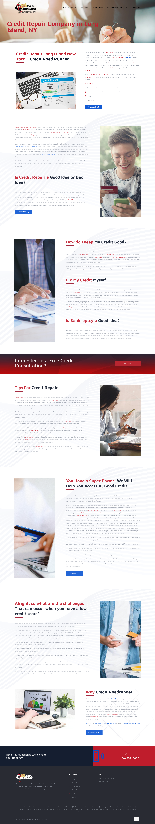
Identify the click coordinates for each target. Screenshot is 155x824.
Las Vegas (123, 807)
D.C (117, 809)
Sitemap (74, 797)
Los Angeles (37, 809)
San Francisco (103, 809)
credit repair (110, 52)
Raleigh (87, 809)
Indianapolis (22, 809)
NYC (20, 807)
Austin (48, 807)
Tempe (29, 809)
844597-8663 (103, 781)
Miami (81, 809)
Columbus (77, 812)
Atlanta (53, 807)
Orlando (65, 809)
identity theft (91, 84)
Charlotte (88, 807)
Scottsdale (131, 807)
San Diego (122, 809)
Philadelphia (104, 807)
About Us (75, 783)
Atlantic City (27, 807)
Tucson (59, 809)
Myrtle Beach (114, 807)
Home (74, 779)
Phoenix (52, 809)
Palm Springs (131, 809)
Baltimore (95, 807)
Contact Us (75, 793)
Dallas (75, 807)
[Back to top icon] (136, 819)
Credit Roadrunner (117, 57)
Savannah (94, 809)
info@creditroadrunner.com (108, 778)
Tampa (112, 809)
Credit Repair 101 (77, 790)
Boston (81, 807)
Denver (42, 807)
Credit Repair (128, 57)
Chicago (35, 807)
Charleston (61, 807)
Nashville (45, 809)
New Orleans (74, 809)
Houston (69, 807)
